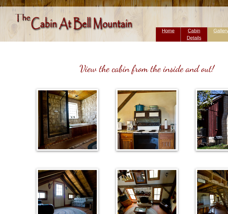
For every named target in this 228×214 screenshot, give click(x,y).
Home (168, 30)
